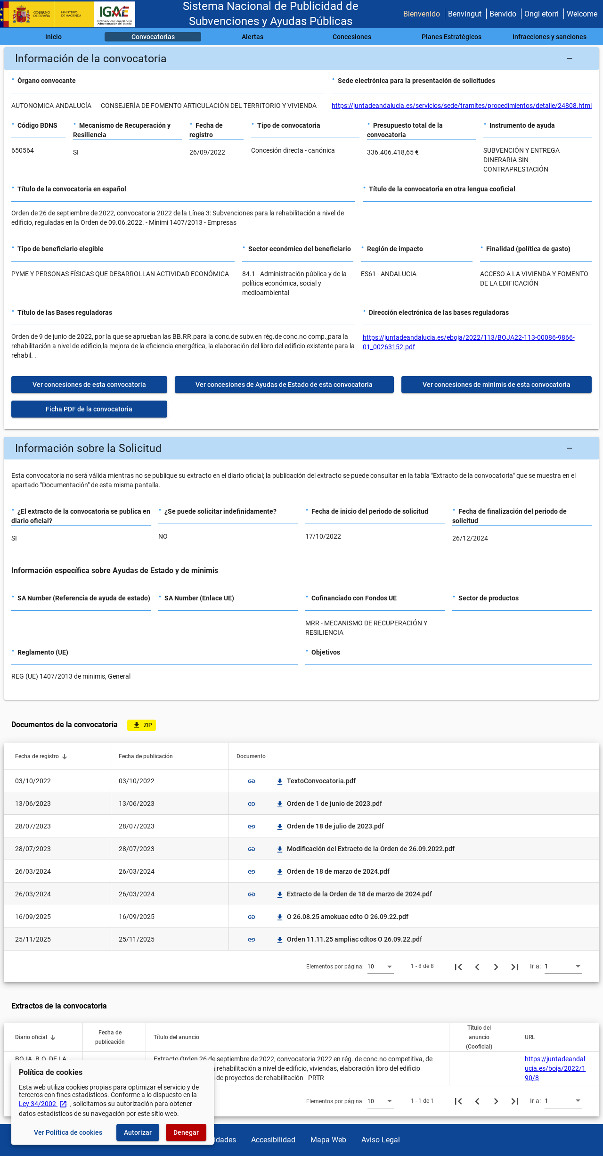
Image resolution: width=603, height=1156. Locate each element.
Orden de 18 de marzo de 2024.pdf (332, 871)
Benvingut (464, 13)
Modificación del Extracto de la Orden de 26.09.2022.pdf (365, 849)
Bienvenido (421, 13)
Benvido (502, 13)
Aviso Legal (380, 1139)
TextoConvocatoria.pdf (315, 781)
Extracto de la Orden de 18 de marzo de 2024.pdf (353, 894)
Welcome (582, 13)
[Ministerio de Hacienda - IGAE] (72, 14)
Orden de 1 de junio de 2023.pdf (328, 803)
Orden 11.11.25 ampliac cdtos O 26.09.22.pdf (349, 939)
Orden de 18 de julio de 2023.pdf (329, 826)
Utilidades (219, 1139)
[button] (301, 58)
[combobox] (380, 966)
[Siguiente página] (496, 966)
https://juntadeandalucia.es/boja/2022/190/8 (555, 1068)
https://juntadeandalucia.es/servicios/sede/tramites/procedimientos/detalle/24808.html (462, 105)
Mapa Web (328, 1139)
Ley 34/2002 (43, 1103)
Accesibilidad (273, 1139)
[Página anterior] (477, 966)
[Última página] (514, 966)
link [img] (251, 781)
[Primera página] (458, 966)
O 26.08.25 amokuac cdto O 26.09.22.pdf (342, 916)
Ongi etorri (541, 13)
